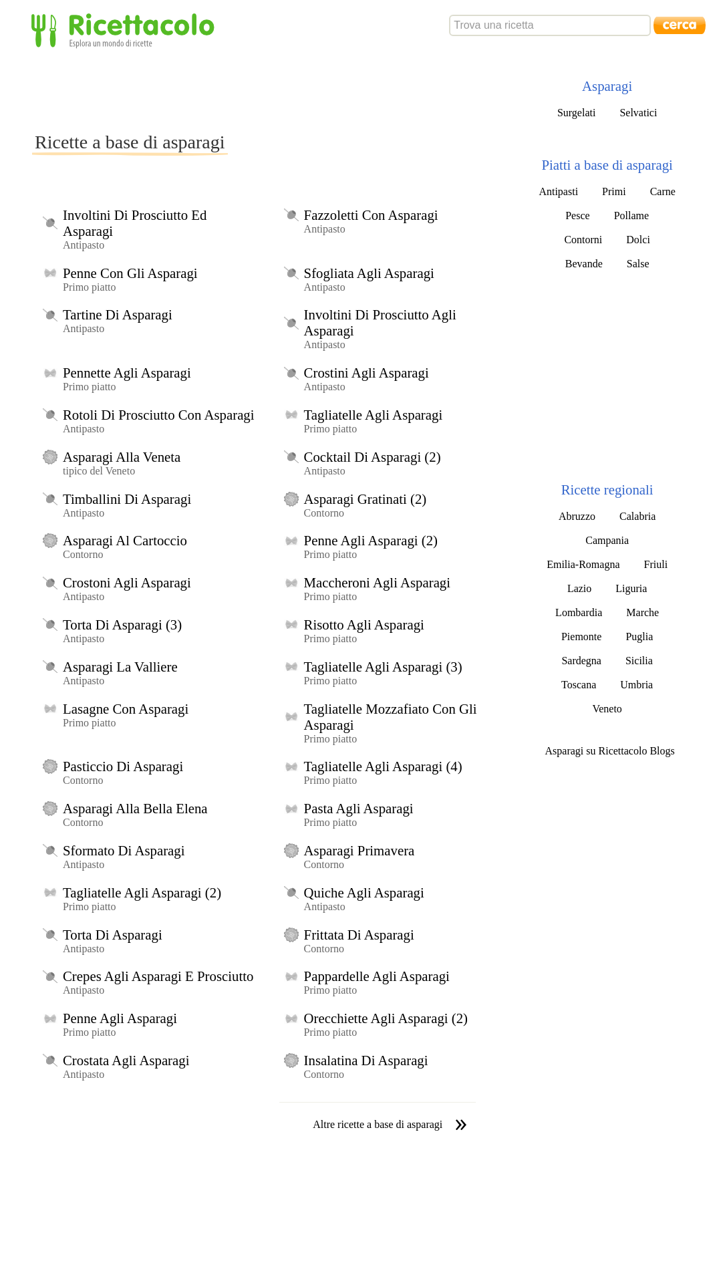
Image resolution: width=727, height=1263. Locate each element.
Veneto (606, 708)
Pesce (577, 215)
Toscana (578, 684)
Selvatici (638, 112)
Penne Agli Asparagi (120, 1018)
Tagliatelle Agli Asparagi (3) (383, 666)
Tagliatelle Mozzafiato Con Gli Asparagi (390, 716)
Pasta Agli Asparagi (359, 808)
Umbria (636, 684)
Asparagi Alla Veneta (121, 456)
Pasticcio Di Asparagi (123, 766)
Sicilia (639, 660)
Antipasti (558, 191)
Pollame (631, 215)
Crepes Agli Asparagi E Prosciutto (158, 976)
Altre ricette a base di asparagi (377, 1124)
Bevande (584, 263)
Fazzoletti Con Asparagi (371, 215)
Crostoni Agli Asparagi (127, 582)
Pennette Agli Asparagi (127, 372)
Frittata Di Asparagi (359, 934)
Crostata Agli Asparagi (126, 1060)
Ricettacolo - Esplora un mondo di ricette (125, 29)
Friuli (656, 564)
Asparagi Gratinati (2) (365, 499)
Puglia (639, 636)
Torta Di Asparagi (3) (122, 624)
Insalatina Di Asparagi (366, 1060)
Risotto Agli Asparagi (364, 624)
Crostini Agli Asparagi (366, 372)
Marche (642, 612)
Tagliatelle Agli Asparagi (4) (383, 766)
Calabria (637, 516)
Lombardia (578, 612)
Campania (607, 540)
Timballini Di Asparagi (127, 499)
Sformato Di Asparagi (124, 850)
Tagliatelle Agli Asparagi (373, 414)
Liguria (631, 588)
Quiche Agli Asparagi (364, 892)
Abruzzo (577, 516)
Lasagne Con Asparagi (125, 708)
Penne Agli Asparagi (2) (371, 540)
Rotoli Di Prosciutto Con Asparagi (159, 414)
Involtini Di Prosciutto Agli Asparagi (380, 322)
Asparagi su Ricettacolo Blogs (610, 750)
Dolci (638, 239)
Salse (638, 263)
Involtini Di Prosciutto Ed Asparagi (134, 223)
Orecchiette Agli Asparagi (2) (386, 1018)
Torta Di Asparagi (112, 934)
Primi (614, 191)
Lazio (579, 588)
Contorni (583, 239)
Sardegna (581, 660)
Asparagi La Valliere (120, 666)
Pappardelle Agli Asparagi (377, 976)
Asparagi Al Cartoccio (125, 540)
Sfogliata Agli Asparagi (369, 273)
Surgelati (576, 112)
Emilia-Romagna (583, 564)
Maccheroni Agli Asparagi (377, 582)
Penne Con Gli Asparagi (130, 273)
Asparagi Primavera (359, 850)
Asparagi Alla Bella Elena (135, 808)
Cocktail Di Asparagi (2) (372, 456)
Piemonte (581, 636)
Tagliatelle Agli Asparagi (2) (142, 892)
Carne (663, 191)
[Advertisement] (275, 89)
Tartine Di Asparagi (117, 314)
